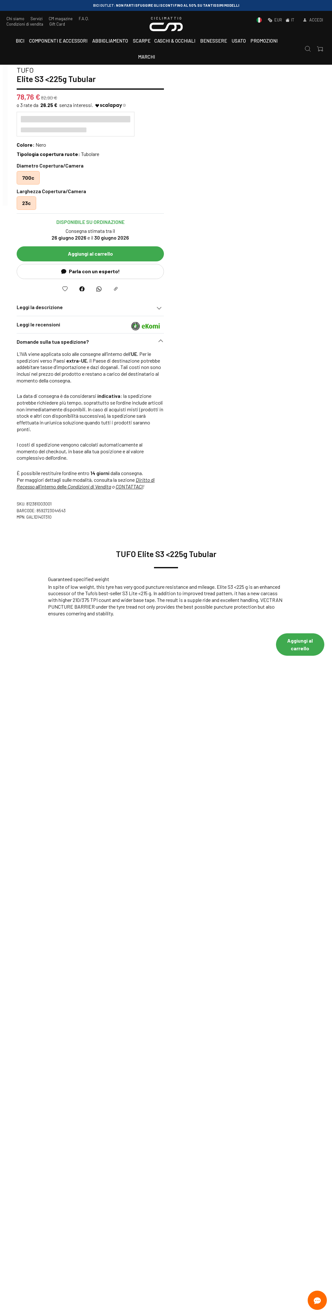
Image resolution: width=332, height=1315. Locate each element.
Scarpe (141, 41)
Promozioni (264, 41)
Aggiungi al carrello (247, 254)
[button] (246, 343)
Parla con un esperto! (247, 271)
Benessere (213, 41)
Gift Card (57, 24)
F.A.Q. (84, 18)
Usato (239, 41)
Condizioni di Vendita (246, 486)
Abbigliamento (110, 41)
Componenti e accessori (58, 41)
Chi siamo (15, 18)
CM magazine (61, 18)
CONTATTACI (285, 486)
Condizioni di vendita (24, 24)
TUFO (181, 70)
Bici (20, 41)
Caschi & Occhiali (174, 41)
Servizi (36, 18)
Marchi (146, 57)
